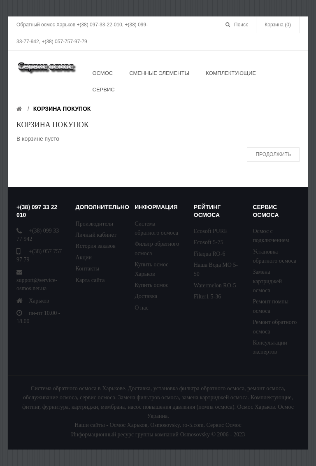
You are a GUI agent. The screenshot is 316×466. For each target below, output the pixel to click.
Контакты (88, 269)
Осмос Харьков (129, 425)
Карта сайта (90, 280)
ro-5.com (193, 425)
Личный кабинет (96, 235)
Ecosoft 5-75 (208, 242)
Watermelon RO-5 (215, 285)
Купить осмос (151, 285)
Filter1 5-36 (207, 297)
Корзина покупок (62, 108)
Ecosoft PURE (211, 231)
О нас (142, 308)
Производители (95, 224)
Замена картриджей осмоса (267, 281)
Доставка (146, 296)
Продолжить (273, 154)
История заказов (96, 246)
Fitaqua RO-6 (209, 254)
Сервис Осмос (224, 425)
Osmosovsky (164, 425)
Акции (84, 257)
